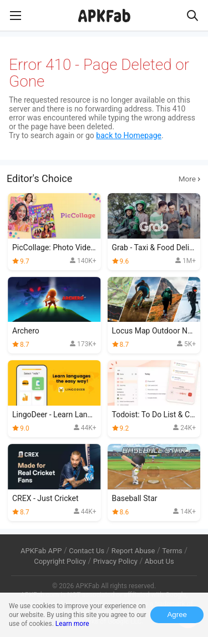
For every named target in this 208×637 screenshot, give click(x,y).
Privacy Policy (115, 561)
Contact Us (86, 551)
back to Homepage (128, 135)
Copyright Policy (60, 561)
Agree (177, 614)
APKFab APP (41, 551)
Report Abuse (133, 551)
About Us (159, 561)
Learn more (72, 624)
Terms (172, 551)
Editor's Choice (104, 178)
